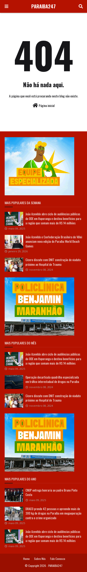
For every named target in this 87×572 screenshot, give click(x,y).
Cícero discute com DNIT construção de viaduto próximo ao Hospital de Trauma (53, 262)
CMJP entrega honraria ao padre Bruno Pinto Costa (51, 492)
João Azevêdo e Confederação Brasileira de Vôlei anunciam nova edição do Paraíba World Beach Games (54, 241)
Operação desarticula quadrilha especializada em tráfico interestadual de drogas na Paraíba (52, 379)
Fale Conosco (57, 559)
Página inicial (44, 105)
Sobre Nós (40, 559)
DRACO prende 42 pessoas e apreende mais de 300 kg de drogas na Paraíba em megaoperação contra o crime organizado (53, 513)
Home (26, 559)
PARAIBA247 (43, 6)
